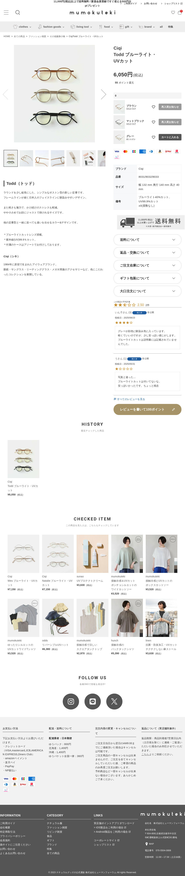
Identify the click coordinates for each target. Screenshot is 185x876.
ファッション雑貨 (37, 36)
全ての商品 (19, 36)
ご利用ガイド (130, 3)
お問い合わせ (150, 3)
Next (101, 94)
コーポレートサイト (106, 840)
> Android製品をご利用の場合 (112, 831)
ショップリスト (173, 3)
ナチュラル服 (54, 823)
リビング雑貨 (54, 831)
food (103, 26)
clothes (20, 26)
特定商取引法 (7, 831)
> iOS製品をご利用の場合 (110, 827)
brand (144, 26)
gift (123, 26)
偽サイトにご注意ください (15, 844)
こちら (145, 754)
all (161, 26)
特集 (170, 26)
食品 (49, 836)
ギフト (51, 840)
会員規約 (5, 840)
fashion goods (48, 26)
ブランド (52, 844)
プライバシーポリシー (13, 836)
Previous (7, 94)
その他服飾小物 (57, 36)
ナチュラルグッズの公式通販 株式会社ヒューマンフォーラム (86, 872)
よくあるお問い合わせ (13, 853)
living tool (79, 26)
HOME (7, 36)
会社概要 (5, 827)
